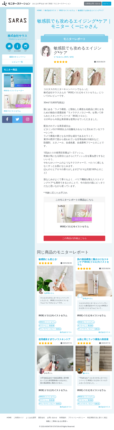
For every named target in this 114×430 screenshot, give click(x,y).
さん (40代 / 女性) (64, 57)
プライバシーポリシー (76, 418)
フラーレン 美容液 (47, 326)
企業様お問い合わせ (92, 4)
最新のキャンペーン (17, 57)
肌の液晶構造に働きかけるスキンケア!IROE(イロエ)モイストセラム (93, 262)
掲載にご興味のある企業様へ (57, 421)
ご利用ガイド (19, 418)
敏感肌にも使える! (48, 259)
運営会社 (41, 418)
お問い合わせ (52, 418)
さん (49, 293)
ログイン (106, 4)
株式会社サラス (66, 332)
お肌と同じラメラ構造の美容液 (92, 339)
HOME (9, 418)
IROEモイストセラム (48, 322)
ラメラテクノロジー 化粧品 (50, 329)
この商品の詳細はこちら (74, 238)
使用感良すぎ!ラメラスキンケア (54, 339)
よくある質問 (31, 418)
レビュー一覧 (17, 62)
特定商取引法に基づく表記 (97, 418)
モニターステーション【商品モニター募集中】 (16, 3)
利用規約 (62, 418)
